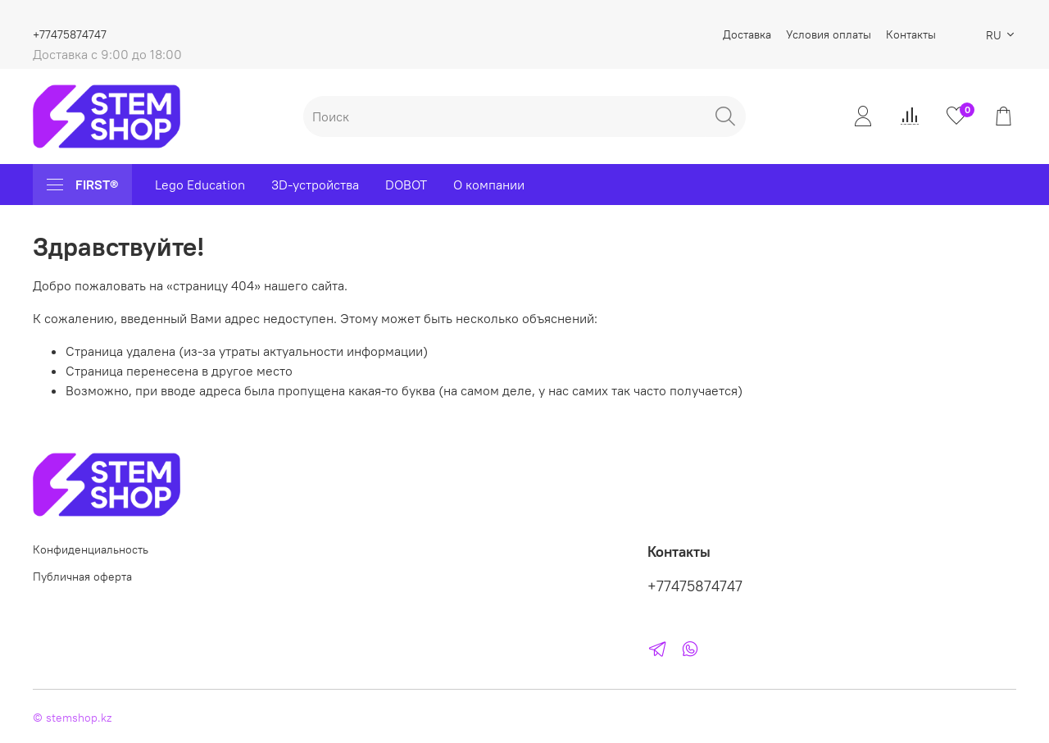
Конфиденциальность (90, 549)
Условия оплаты (828, 34)
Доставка (747, 34)
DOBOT (406, 184)
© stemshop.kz (72, 717)
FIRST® (82, 184)
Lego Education (200, 184)
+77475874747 (70, 34)
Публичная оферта (82, 576)
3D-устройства (315, 184)
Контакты (911, 34)
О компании (488, 184)
